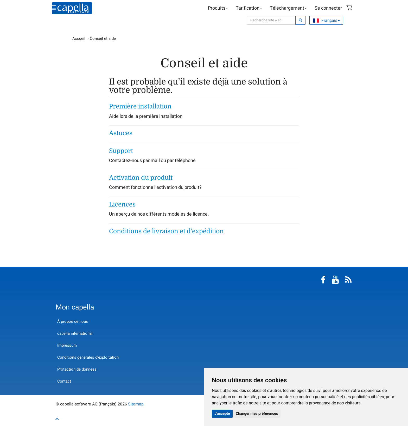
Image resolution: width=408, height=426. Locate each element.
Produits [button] (218, 8)
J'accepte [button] (222, 413)
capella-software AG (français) (72, 8)
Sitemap (136, 404)
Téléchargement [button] (288, 8)
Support (121, 150)
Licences (122, 204)
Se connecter (328, 8)
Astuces (120, 133)
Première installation (140, 106)
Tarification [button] (249, 8)
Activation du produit (141, 177)
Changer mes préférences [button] (257, 413)
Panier (350, 8)
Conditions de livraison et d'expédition (166, 231)
